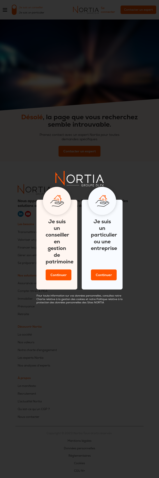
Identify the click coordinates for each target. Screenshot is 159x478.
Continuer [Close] (58, 275)
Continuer (104, 275)
